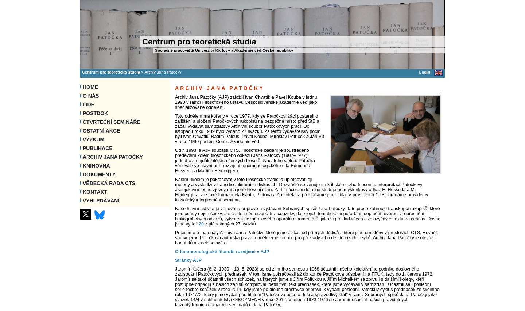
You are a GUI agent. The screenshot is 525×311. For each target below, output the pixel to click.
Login (424, 72)
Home (90, 87)
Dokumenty (99, 174)
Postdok (95, 113)
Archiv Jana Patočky (113, 157)
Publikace (98, 148)
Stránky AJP (188, 260)
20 (201, 224)
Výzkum (93, 139)
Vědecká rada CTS (109, 183)
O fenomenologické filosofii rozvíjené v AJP (222, 251)
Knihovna (96, 166)
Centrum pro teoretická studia (111, 72)
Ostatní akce (101, 131)
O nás (91, 96)
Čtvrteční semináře (111, 122)
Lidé (88, 104)
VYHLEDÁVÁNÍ (101, 201)
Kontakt (95, 192)
